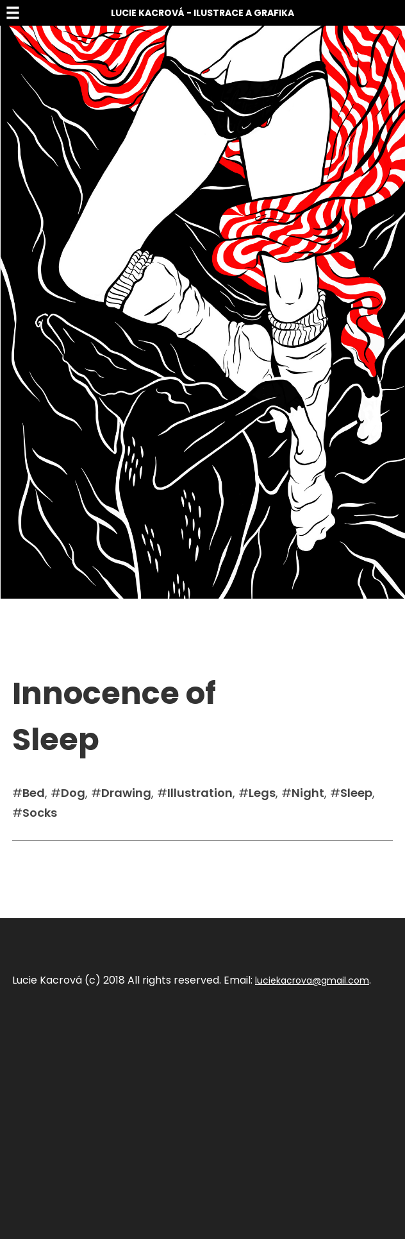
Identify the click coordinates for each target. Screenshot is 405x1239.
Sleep (356, 793)
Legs (262, 793)
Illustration (200, 793)
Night (308, 793)
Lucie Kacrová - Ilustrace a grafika (202, 12)
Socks (39, 813)
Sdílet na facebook (54, 859)
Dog (73, 793)
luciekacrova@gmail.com (312, 980)
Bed (33, 793)
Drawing (126, 793)
